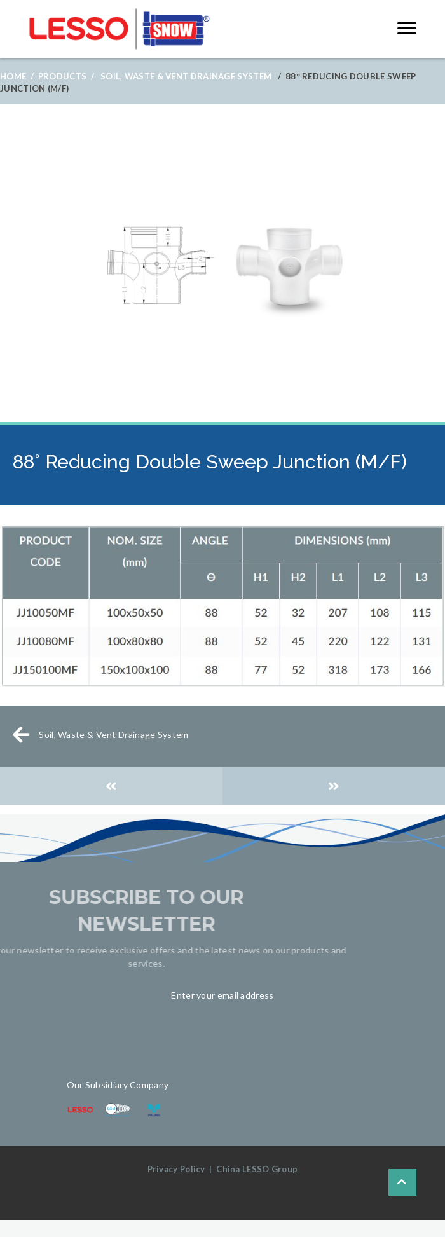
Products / (66, 76)
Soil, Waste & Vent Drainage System (185, 76)
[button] (406, 28)
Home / (17, 76)
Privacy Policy (176, 1169)
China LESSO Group (257, 1169)
